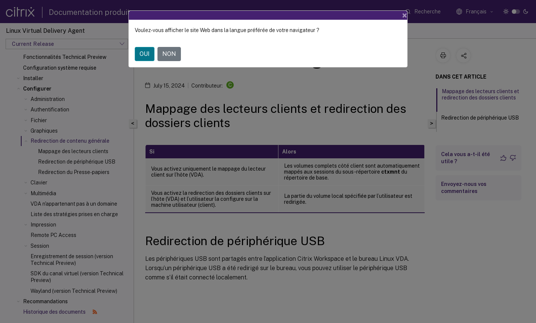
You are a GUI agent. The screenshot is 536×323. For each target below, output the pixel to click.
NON (169, 53)
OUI (145, 53)
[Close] (404, 15)
